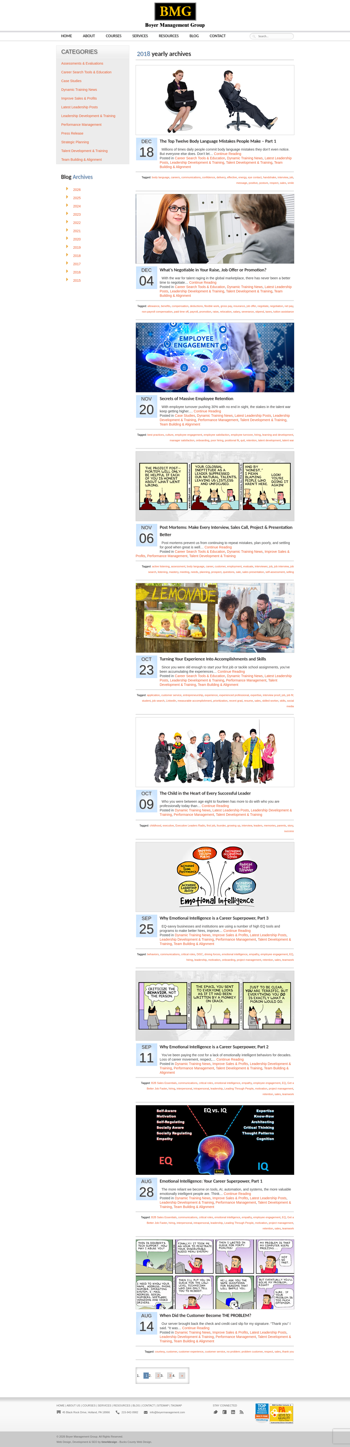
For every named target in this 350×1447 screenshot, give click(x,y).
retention (251, 440)
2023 (77, 214)
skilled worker (270, 700)
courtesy (160, 1351)
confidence (208, 177)
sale (238, 571)
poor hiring (217, 440)
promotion (205, 311)
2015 (77, 280)
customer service (171, 695)
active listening (160, 566)
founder (221, 825)
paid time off (181, 311)
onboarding (202, 440)
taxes (268, 311)
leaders (258, 825)
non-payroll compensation (157, 311)
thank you (288, 1351)
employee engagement (188, 434)
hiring (257, 434)
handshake (269, 177)
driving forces (212, 954)
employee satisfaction (216, 434)
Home (66, 35)
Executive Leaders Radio (190, 825)
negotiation (276, 306)
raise (216, 311)
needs (194, 571)
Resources (168, 35)
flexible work (211, 306)
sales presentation (253, 571)
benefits (165, 306)
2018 (77, 256)
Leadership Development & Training (197, 162)
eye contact (255, 177)
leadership (200, 959)
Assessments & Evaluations (82, 63)
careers (175, 177)
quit (242, 440)
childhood (155, 825)
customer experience (191, 1351)
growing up (233, 825)
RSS (242, 1412)
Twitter (215, 1412)
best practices (156, 434)
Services (140, 35)
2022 (77, 223)
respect (274, 182)
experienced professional (234, 695)
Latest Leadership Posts (253, 415)
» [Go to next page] (182, 1376)
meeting (184, 571)
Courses (113, 35)
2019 (77, 247)
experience (211, 695)
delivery (221, 177)
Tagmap (176, 1405)
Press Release (72, 133)
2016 (77, 272)
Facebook (225, 1412)
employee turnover (242, 434)
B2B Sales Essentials (164, 1082)
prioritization (220, 700)
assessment (178, 566)
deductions (196, 306)
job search (158, 700)
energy (242, 177)
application (153, 695)
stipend (259, 311)
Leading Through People (239, 1088)
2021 (77, 231)
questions (228, 571)
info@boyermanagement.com (167, 1412)
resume (248, 700)
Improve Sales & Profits (230, 935)
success (289, 831)
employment (234, 566)
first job (211, 825)
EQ (291, 954)
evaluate (248, 566)
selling (290, 571)
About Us (73, 1405)
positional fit (232, 440)
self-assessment (275, 571)
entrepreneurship (193, 695)
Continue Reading (227, 154)
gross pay (226, 306)
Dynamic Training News (245, 158)
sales (283, 182)
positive (253, 182)
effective (232, 177)
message (241, 182)
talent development (269, 440)
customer (220, 566)
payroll (194, 311)
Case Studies (185, 415)
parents (281, 825)
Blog (194, 35)
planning (205, 571)
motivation (214, 959)
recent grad (236, 700)
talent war (288, 440)
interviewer (261, 566)
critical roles (188, 954)
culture (170, 434)
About (89, 35)
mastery (173, 571)
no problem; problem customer (245, 1351)
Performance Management (218, 420)
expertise (255, 695)
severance (248, 311)
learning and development (277, 434)
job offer (251, 306)
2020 (77, 239)
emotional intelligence (235, 954)
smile (291, 182)
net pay (289, 306)
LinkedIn (171, 700)
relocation (226, 311)
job (291, 177)
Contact (218, 35)
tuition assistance (283, 311)
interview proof (271, 695)
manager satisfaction (182, 440)
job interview (281, 566)
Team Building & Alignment (180, 424)
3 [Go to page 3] (170, 1376)
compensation (180, 306)
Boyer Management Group (81, 1436)
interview (283, 177)
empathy (254, 954)
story (290, 825)
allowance (153, 306)
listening (162, 571)
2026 (77, 190)
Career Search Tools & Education (200, 158)
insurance (239, 306)
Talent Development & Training (249, 162)
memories (270, 825)
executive (168, 825)
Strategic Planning (75, 142)
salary (236, 311)
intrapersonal (201, 1088)
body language (160, 177)
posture (263, 182)
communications (191, 177)
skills (283, 700)
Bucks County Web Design (135, 1441)
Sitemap (163, 1405)
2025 (77, 198)
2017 (77, 264)
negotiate (262, 306)
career (209, 566)
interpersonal (184, 1088)
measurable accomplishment (195, 700)
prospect (216, 571)
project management (249, 959)
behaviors (153, 954)
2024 (77, 206)
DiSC (200, 954)
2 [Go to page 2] (158, 1376)
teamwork (288, 959)
